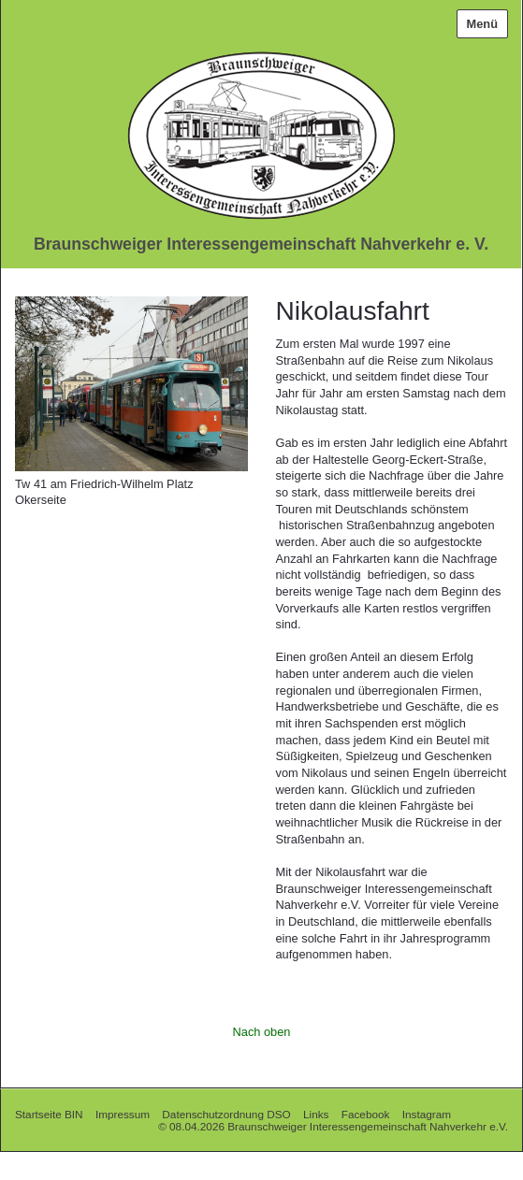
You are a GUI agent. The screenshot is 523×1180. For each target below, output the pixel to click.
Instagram (426, 1114)
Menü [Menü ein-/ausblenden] (482, 24)
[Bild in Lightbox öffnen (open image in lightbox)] (131, 383)
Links (315, 1114)
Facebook (365, 1114)
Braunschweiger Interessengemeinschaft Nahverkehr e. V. (261, 244)
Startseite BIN (49, 1114)
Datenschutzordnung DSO (226, 1114)
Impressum (122, 1114)
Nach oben (262, 1032)
